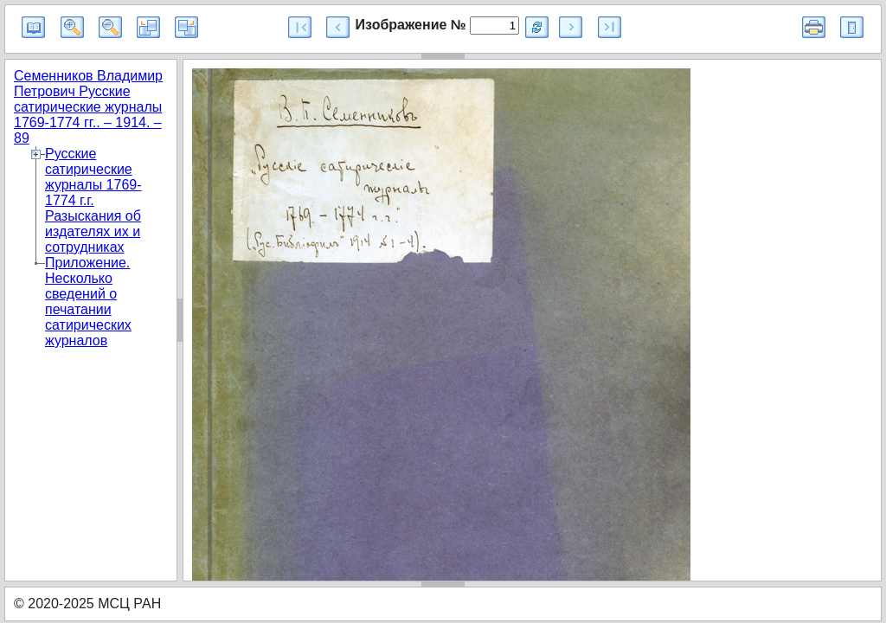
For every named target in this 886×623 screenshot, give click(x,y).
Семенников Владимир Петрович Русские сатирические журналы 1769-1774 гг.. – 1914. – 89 (88, 106)
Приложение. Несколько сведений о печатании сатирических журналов (88, 301)
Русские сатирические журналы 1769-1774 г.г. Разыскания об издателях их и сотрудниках (93, 200)
